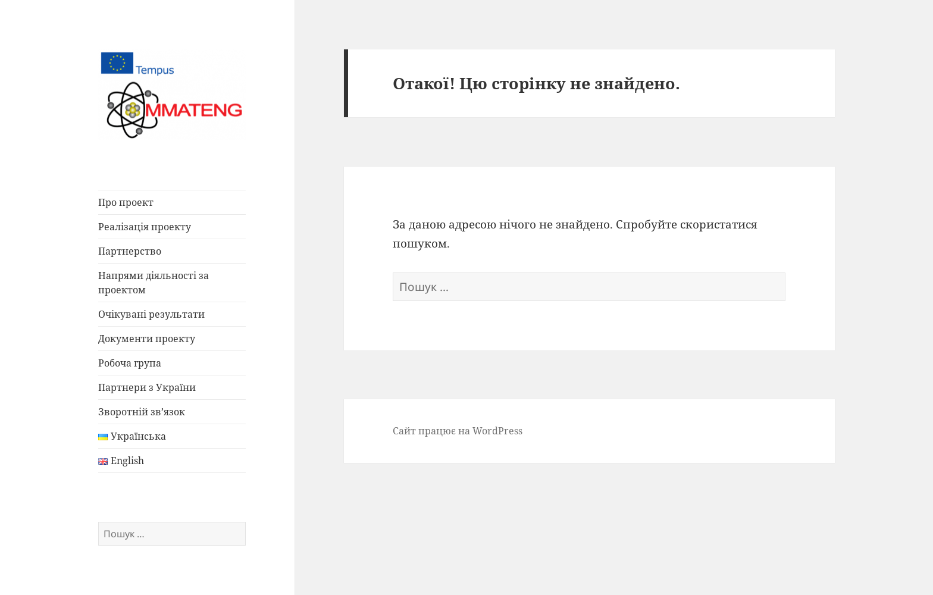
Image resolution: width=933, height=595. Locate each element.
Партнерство (129, 251)
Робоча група (129, 362)
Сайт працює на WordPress (457, 430)
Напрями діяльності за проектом (153, 282)
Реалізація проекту (144, 226)
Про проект (126, 202)
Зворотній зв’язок (141, 411)
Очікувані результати (151, 314)
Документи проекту (146, 338)
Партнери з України (147, 387)
